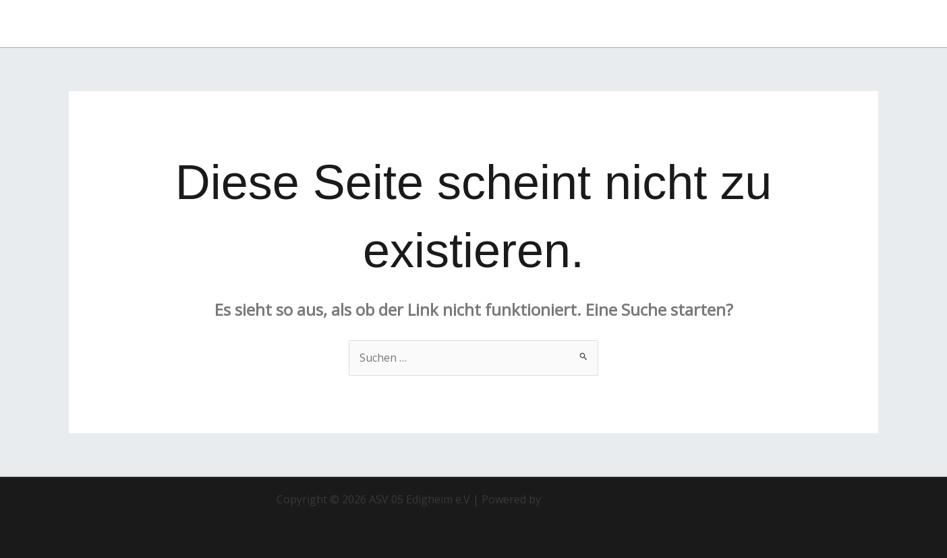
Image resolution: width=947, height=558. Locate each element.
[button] (828, 23)
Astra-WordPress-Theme (607, 499)
